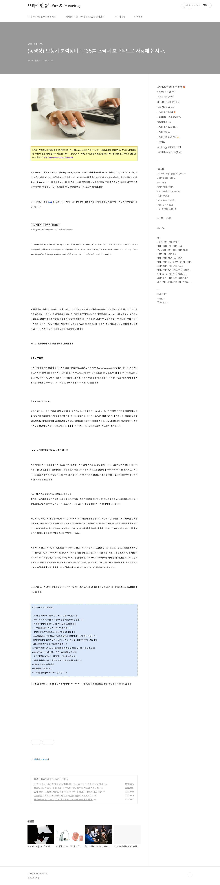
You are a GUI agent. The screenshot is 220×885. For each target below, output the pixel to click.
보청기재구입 (162, 278)
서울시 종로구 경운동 (165, 205)
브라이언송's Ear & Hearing (54, 6)
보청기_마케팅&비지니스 (167, 127)
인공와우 (161, 142)
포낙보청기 (161, 250)
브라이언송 (170, 274)
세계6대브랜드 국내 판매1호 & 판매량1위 (85, 16)
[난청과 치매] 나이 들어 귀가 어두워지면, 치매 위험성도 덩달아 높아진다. (69, 784)
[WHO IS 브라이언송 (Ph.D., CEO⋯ (171, 174)
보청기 (186, 270)
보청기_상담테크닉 (42, 779)
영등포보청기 (174, 242)
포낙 (159, 282)
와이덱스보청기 (179, 262)
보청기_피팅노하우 (165, 97)
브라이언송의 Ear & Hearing (171, 87)
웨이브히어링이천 (164, 246)
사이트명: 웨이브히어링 (166, 178)
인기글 (169, 218)
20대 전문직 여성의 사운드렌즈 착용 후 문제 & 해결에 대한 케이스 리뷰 (68, 792)
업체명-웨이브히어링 (165, 187)
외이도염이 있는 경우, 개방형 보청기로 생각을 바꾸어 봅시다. (63, 799)
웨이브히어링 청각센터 (166, 92)
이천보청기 (187, 282)
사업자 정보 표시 (40, 759)
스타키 (175, 246)
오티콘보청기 (162, 266)
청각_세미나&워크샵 (165, 107)
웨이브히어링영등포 (164, 258)
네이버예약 (119, 16)
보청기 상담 (171, 254)
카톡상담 (138, 16)
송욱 (181, 246)
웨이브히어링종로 (176, 266)
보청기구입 (161, 254)
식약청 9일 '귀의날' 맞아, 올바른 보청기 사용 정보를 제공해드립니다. (66, 788)
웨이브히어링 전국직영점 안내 (42, 16)
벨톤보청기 (171, 250)
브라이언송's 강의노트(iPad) (169, 152)
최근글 (160, 218)
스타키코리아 (183, 250)
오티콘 (188, 262)
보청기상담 (183, 278)
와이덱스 (160, 274)
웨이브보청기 (181, 274)
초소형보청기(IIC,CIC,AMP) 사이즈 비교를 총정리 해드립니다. (63, 795)
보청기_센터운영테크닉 (168, 137)
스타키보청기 (162, 242)
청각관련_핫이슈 (164, 122)
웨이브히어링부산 (164, 270)
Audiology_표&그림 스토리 (169, 147)
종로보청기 (178, 258)
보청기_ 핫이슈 (163, 132)
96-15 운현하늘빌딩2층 (166, 209)
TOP (190, 874)
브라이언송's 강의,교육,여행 (169, 117)
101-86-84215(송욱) (166, 200)
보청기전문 (173, 278)
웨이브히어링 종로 (164, 262)
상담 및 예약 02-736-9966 (168, 191)
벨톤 (164, 282)
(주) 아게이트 (162, 182)
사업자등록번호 (163, 196)
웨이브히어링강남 (174, 282)
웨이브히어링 (177, 270)
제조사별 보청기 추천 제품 (168, 102)
